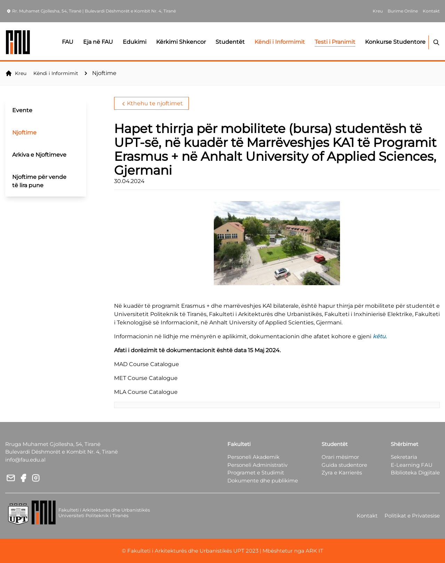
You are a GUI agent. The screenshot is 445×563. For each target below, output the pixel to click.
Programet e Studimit (255, 472)
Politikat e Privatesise (412, 515)
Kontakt (367, 515)
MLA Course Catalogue (146, 392)
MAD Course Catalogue (146, 364)
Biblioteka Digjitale (415, 472)
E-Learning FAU (411, 465)
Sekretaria (404, 457)
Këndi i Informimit (55, 73)
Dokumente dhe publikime (262, 480)
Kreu (15, 73)
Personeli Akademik (253, 457)
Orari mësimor (340, 457)
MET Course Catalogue (146, 378)
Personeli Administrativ (257, 465)
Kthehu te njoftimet (151, 103)
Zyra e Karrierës (342, 472)
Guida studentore (344, 465)
